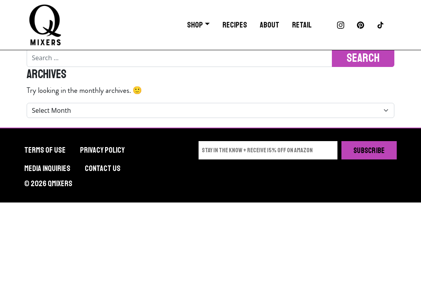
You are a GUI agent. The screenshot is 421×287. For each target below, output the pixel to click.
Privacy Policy (102, 150)
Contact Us (103, 168)
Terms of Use (45, 150)
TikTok (380, 25)
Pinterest (360, 25)
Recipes (234, 25)
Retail (302, 25)
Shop (195, 25)
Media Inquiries (47, 168)
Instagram (341, 25)
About (269, 25)
